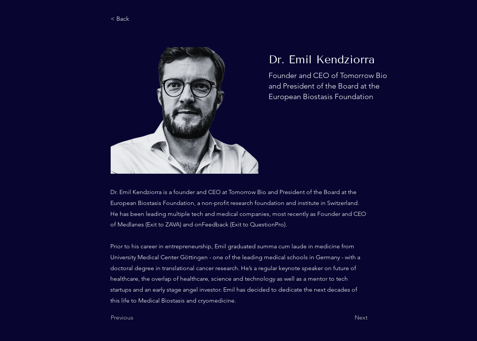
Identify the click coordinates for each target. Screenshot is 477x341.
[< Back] (136, 18)
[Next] (348, 317)
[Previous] (136, 317)
